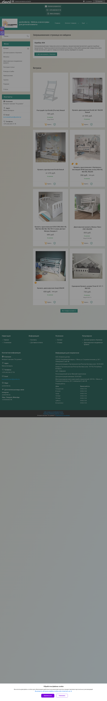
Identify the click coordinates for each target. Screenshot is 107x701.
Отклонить (62, 695)
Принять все (48, 695)
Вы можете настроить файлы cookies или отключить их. (53, 691)
